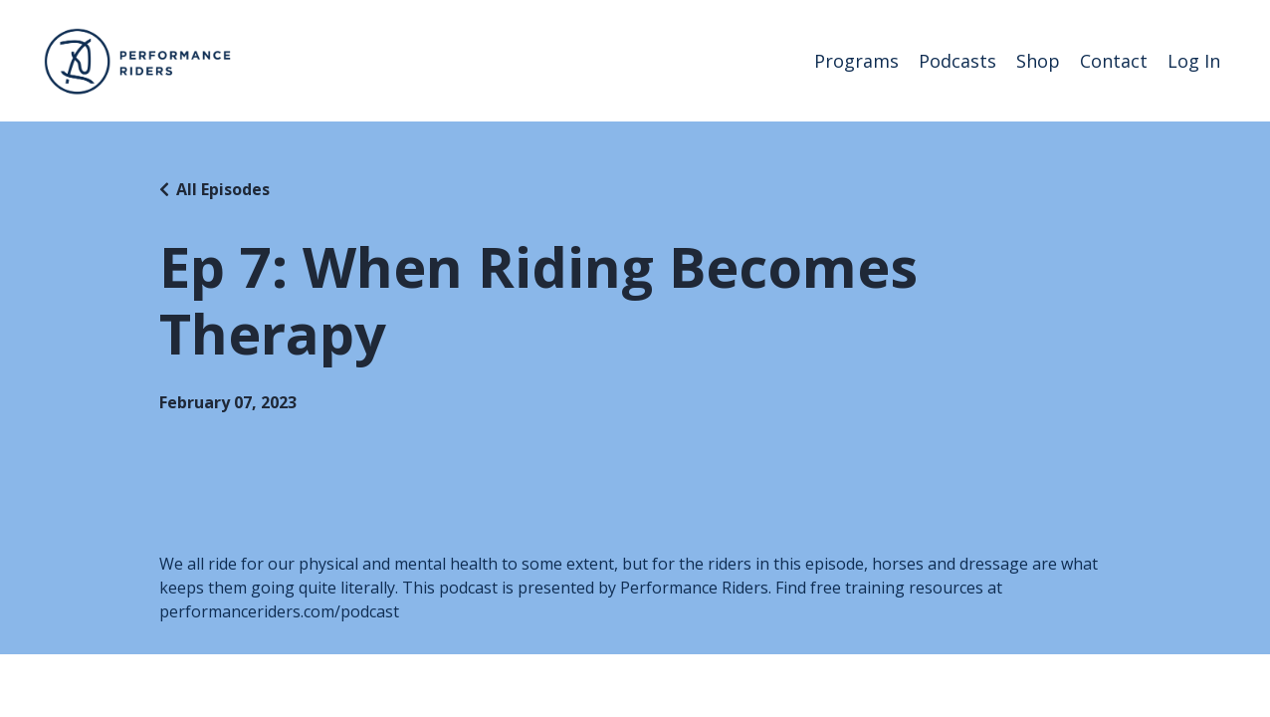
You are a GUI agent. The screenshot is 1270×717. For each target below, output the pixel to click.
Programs (856, 61)
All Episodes (223, 189)
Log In (1193, 61)
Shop (1038, 61)
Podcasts (957, 61)
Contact (1114, 61)
